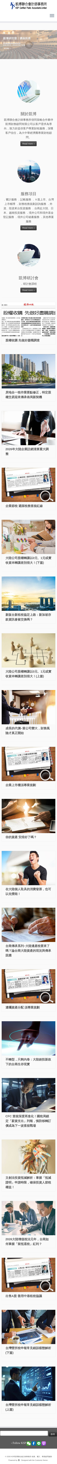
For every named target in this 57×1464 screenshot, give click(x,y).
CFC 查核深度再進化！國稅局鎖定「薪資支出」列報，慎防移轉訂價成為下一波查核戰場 (28, 1121)
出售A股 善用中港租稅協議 (23, 1296)
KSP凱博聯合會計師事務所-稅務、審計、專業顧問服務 (31, 1456)
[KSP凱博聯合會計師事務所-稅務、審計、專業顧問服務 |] (28, 6)
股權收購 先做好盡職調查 (22, 340)
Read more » (28, 143)
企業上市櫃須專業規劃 (20, 785)
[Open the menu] (52, 16)
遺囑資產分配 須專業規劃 (22, 1007)
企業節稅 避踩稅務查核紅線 (24, 506)
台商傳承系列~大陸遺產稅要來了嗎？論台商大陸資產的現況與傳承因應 (28, 950)
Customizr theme (41, 1460)
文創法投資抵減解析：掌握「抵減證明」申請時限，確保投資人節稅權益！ (28, 1182)
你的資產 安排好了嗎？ (21, 837)
